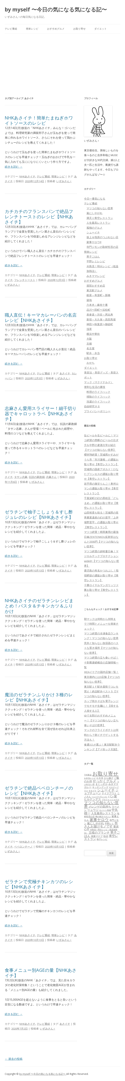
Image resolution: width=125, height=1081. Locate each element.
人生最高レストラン (98, 222)
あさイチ (64, 373)
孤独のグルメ (94, 227)
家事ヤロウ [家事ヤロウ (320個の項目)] (99, 819)
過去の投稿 (13, 1059)
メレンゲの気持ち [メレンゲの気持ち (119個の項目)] (99, 806)
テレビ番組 (11, 28)
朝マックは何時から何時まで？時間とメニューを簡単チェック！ (101, 623)
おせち (90, 363)
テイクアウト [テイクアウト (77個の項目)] (109, 793)
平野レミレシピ (96, 261)
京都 (89, 343)
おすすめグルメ (55, 28)
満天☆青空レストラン (100, 218)
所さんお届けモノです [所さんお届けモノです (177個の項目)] (101, 824)
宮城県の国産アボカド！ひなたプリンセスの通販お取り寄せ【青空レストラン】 (101, 474)
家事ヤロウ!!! (94, 242)
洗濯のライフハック (98, 401)
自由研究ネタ (92, 406)
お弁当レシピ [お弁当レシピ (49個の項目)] (90, 778)
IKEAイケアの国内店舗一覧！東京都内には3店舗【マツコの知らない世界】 (102, 676)
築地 (89, 300)
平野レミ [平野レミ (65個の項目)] (109, 823)
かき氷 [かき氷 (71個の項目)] (99, 778)
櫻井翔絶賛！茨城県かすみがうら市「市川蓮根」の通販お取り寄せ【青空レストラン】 (101, 459)
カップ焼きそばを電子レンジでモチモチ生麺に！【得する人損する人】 (101, 705)
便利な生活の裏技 (94, 387)
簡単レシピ (32, 28)
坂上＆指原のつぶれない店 (102, 237)
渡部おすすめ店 (96, 285)
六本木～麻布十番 (97, 305)
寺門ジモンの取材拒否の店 (102, 247)
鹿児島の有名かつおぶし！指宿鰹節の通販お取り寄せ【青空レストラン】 (101, 575)
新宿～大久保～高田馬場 (101, 319)
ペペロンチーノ (23, 846)
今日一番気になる (94, 198)
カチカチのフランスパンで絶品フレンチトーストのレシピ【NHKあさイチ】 (39, 216)
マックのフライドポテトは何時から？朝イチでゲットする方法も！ (101, 734)
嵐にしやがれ (94, 213)
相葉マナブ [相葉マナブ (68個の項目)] (97, 836)
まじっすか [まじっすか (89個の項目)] (101, 784)
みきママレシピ (96, 276)
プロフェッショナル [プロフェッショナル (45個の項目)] (110, 799)
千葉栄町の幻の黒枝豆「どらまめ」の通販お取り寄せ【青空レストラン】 (101, 502)
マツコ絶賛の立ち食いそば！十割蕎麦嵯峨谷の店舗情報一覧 (101, 662)
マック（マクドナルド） (98, 382)
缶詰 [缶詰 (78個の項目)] (105, 836)
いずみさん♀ (64, 181)
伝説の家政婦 (37, 477)
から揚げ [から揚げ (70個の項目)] (108, 778)
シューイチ (93, 232)
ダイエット (100, 28)
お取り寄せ (79, 28)
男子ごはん (93, 256)
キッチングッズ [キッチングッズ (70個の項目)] (100, 787)
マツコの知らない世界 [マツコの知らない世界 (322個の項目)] (101, 804)
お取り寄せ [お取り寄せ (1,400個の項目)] (105, 773)
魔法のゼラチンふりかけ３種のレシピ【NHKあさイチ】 (39, 697)
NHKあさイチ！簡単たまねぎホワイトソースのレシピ (39, 120)
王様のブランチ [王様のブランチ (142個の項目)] (99, 832)
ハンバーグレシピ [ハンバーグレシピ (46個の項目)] (99, 796)
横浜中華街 (93, 334)
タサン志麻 (20, 477)
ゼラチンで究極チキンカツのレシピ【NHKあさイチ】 (39, 884)
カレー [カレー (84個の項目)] (87, 787)
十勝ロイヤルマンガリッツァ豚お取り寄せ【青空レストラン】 (101, 590)
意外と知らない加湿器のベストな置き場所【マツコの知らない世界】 (101, 647)
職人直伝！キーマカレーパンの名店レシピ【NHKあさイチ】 (41, 317)
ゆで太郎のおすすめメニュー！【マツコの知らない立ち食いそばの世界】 (101, 720)
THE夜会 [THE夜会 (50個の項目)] (88, 774)
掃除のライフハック (98, 396)
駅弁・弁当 (93, 353)
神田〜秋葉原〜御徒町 (100, 324)
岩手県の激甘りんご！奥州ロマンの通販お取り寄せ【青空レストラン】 (101, 488)
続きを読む (13, 167)
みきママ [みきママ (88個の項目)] (113, 784)
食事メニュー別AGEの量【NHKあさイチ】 (41, 972)
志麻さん (51, 477)
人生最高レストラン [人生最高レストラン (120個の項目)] (104, 813)
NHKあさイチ (27, 176)
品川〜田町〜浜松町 (98, 309)
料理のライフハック (98, 392)
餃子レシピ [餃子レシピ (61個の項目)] (102, 839)
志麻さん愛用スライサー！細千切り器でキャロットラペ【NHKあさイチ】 (41, 413)
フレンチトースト (24, 280)
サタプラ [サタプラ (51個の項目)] (92, 790)
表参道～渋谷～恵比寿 (100, 314)
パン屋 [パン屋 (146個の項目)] (112, 796)
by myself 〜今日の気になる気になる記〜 (56, 9)
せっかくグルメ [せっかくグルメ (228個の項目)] (104, 781)
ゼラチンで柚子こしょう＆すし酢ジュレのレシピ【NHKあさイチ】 (39, 514)
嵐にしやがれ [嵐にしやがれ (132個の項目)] (95, 823)
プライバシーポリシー (97, 411)
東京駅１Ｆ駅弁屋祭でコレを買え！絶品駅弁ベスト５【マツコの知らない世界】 (101, 691)
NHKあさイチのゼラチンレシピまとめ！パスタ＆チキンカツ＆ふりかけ (39, 605)
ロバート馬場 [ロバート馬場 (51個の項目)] (105, 810)
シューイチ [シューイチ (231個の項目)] (106, 790)
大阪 (89, 338)
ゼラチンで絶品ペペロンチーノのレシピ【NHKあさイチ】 (39, 790)
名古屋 (90, 348)
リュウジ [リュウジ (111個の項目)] (93, 810)
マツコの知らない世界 (100, 208)
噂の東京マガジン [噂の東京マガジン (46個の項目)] (103, 816)
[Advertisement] (62, 60)
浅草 (89, 329)
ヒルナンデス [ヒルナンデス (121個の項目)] (92, 799)
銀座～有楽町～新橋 (98, 295)
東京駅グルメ (94, 290)
